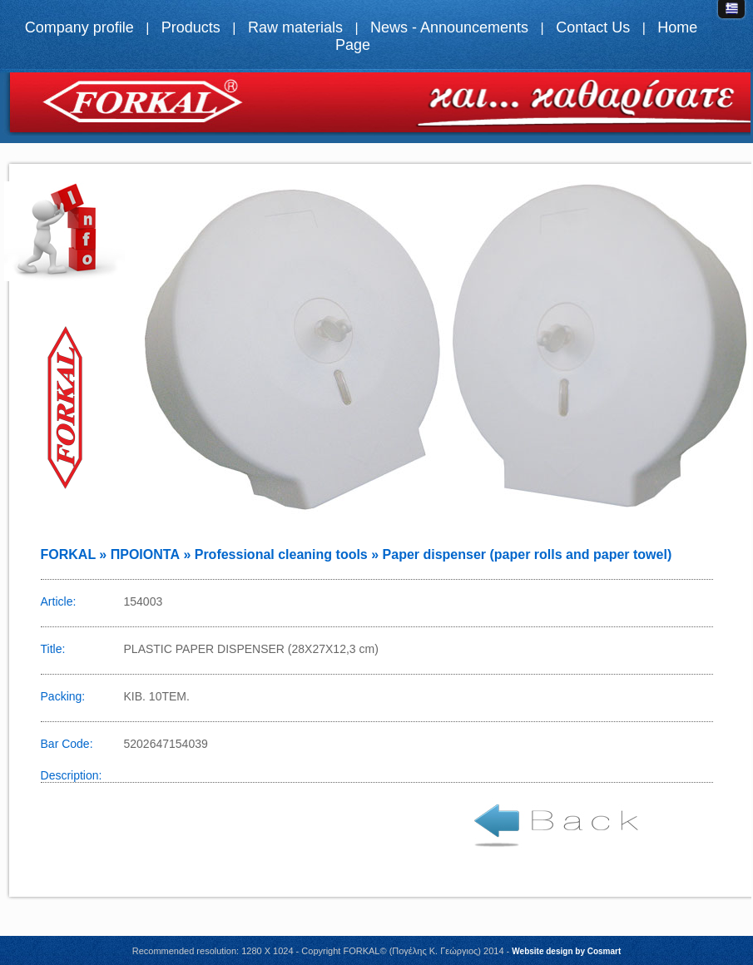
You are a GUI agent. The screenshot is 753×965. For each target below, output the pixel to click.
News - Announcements (449, 27)
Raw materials (295, 27)
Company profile (79, 27)
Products (190, 27)
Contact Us (593, 27)
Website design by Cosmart (566, 951)
